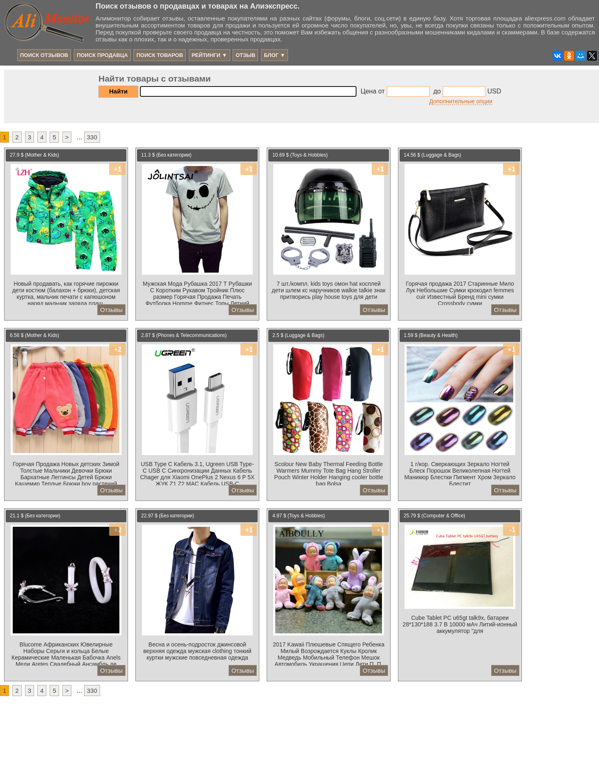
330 (92, 137)
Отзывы (111, 309)
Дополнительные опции (460, 101)
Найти (118, 91)
